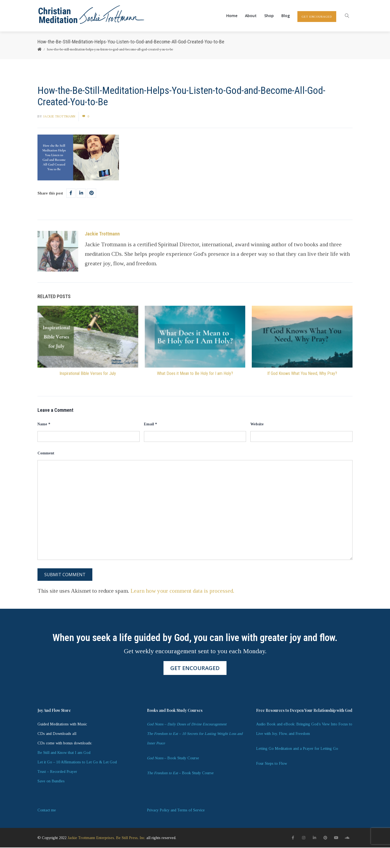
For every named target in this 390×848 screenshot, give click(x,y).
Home (231, 15)
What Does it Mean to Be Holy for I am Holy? (195, 373)
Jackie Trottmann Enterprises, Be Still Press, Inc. (106, 838)
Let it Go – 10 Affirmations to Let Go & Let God (77, 763)
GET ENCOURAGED (317, 16)
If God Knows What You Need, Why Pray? (302, 373)
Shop (269, 15)
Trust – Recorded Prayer (57, 772)
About (251, 15)
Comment (45, 454)
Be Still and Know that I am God (63, 753)
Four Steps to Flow (271, 764)
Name (43, 424)
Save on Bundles (51, 782)
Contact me (46, 811)
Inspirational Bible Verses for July (87, 373)
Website (257, 424)
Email (150, 424)
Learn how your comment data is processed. (182, 591)
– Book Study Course (173, 759)
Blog (285, 15)
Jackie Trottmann (59, 117)
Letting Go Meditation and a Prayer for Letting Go (297, 749)
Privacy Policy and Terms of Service (176, 811)
